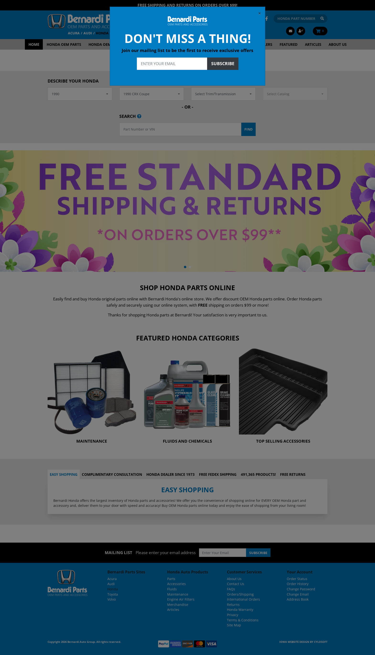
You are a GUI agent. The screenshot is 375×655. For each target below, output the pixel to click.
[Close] (259, 13)
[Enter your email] (172, 64)
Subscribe (222, 63)
